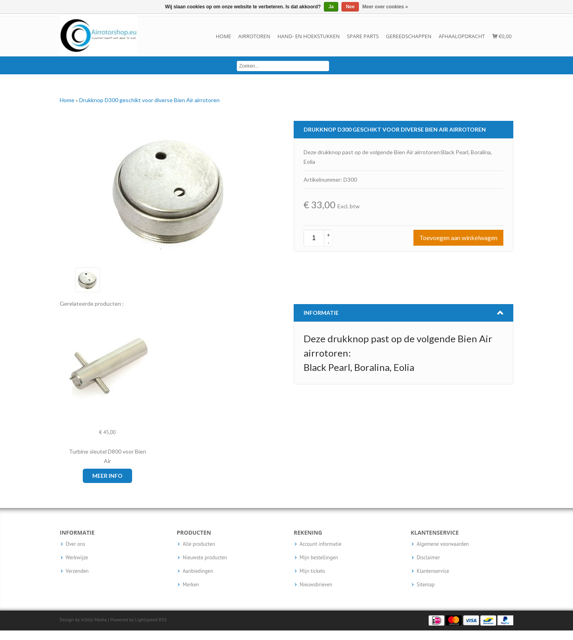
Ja (330, 7)
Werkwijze (77, 558)
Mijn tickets (312, 571)
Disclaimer (428, 558)
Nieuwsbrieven (316, 585)
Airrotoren (254, 36)
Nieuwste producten (205, 558)
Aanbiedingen (198, 571)
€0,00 (502, 36)
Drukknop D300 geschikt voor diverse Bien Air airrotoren (149, 100)
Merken (191, 585)
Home (223, 36)
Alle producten (199, 544)
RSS (163, 620)
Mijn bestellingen (319, 558)
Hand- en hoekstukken (308, 36)
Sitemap (426, 585)
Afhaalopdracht (462, 36)
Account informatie (320, 544)
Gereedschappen (408, 36)
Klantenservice (433, 571)
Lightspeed (146, 620)
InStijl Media (94, 620)
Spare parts (363, 36)
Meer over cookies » (385, 7)
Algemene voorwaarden (443, 544)
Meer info (107, 475)
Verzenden (77, 571)
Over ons (75, 544)
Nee (350, 7)
